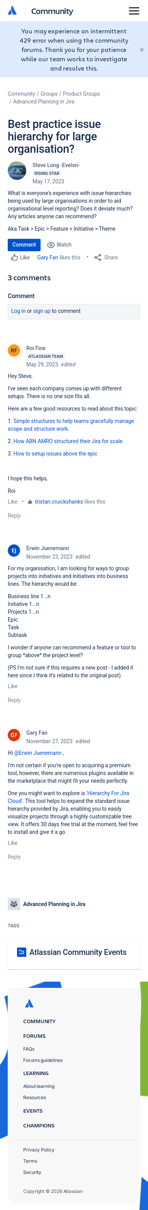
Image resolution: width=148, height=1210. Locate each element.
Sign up (42, 311)
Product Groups (81, 94)
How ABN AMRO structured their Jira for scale (68, 441)
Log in (18, 311)
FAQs (28, 1049)
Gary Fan (47, 257)
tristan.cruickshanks (59, 502)
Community (52, 10)
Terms (30, 1161)
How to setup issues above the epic (55, 454)
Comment (24, 245)
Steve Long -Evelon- (56, 165)
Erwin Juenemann (47, 548)
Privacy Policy (38, 1150)
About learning (38, 1086)
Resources (34, 1097)
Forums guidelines (43, 1060)
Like (12, 502)
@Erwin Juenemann (38, 753)
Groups (49, 94)
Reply (14, 516)
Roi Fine (36, 348)
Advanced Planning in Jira (44, 101)
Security (32, 1172)
